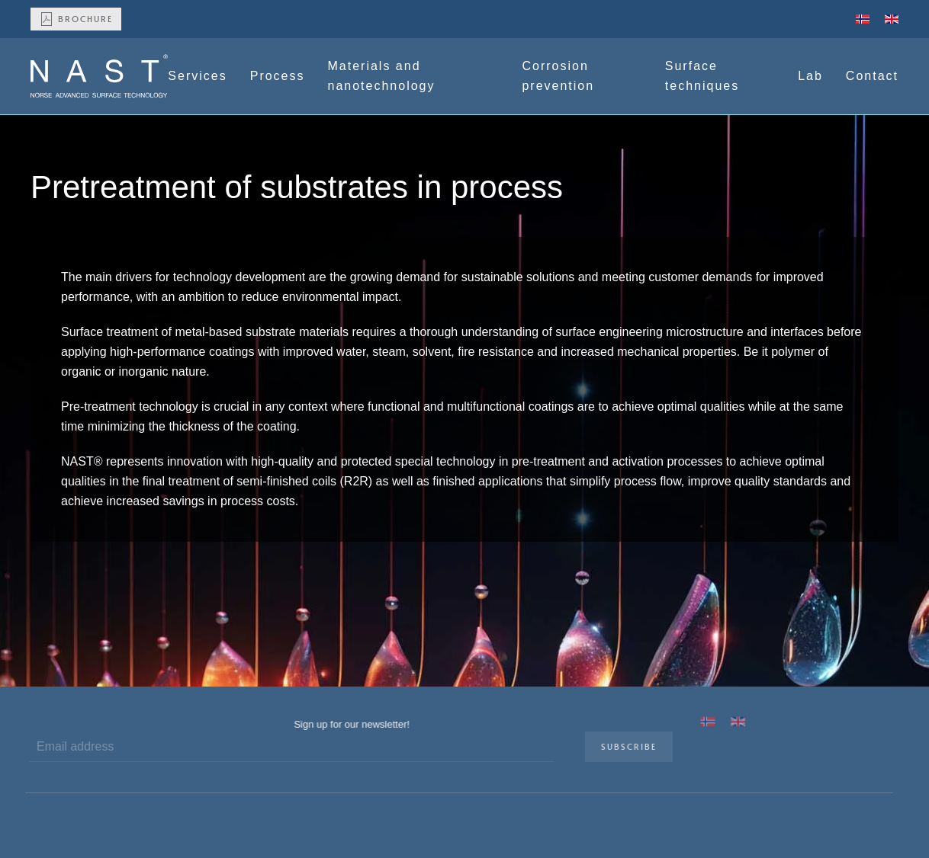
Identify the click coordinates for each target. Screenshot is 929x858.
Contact (872, 75)
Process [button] (277, 75)
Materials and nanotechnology (382, 75)
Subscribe (625, 746)
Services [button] (197, 75)
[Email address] (288, 747)
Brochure (76, 19)
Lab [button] (810, 75)
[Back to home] (99, 76)
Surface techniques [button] (702, 75)
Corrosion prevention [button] (558, 75)
